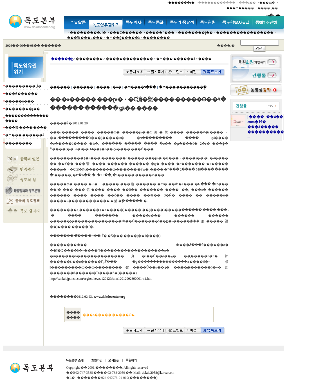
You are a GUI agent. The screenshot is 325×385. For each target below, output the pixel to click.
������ (60, 87)
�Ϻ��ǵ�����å (123, 38)
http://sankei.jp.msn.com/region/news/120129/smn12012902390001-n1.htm (101, 279)
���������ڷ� (88, 33)
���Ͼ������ (125, 33)
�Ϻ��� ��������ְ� (183, 87)
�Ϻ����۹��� (140, 87)
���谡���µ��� (85, 38)
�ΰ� (117, 87)
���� (103, 87)
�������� (156, 38)
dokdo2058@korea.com (158, 373)
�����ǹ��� (159, 33)
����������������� (245, 33)
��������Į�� (195, 33)
